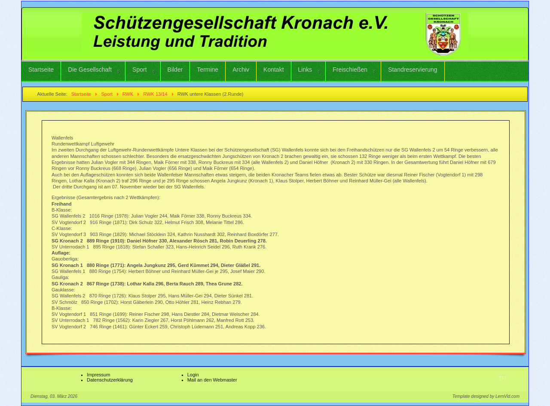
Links (305, 69)
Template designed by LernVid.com (485, 396)
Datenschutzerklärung (110, 379)
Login (193, 374)
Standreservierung (412, 69)
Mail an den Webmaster (212, 379)
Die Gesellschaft (90, 69)
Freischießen (350, 69)
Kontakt (273, 69)
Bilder (175, 69)
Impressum (98, 374)
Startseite (41, 69)
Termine (207, 69)
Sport (139, 69)
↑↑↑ (503, 376)
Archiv (240, 69)
